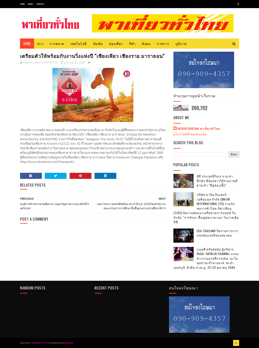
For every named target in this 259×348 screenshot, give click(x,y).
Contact (40, 3)
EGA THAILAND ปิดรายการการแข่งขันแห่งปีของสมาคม (217, 233)
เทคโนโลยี (79, 43)
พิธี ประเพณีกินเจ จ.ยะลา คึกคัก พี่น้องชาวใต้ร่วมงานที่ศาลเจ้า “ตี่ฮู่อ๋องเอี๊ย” (217, 180)
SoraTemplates (39, 342)
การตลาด (57, 43)
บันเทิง (98, 43)
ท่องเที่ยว (116, 43)
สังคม (146, 43)
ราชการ (163, 43)
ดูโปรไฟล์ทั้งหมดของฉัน (190, 134)
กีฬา (132, 43)
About (31, 3)
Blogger (69, 342)
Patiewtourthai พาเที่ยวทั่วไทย (198, 129)
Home (22, 3)
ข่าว (40, 43)
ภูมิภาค (181, 43)
